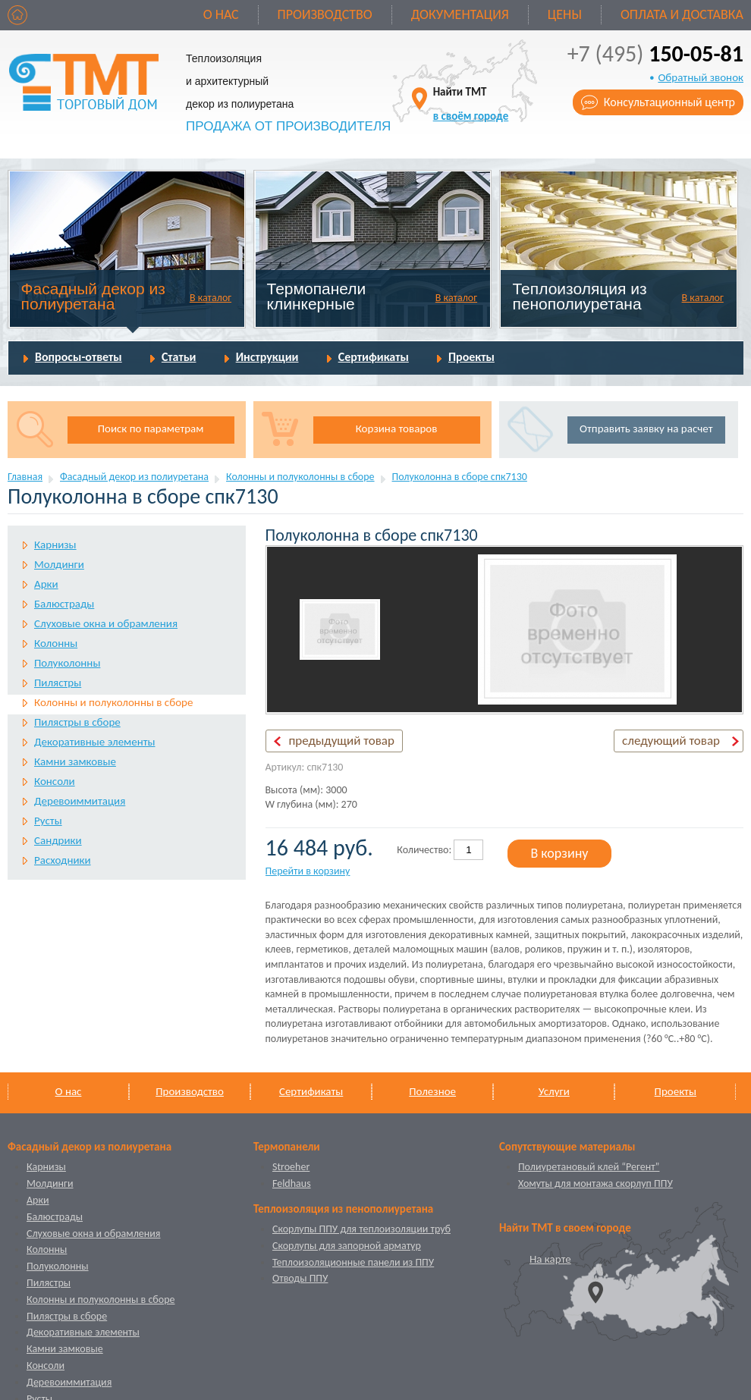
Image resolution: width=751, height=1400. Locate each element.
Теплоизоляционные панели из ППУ (353, 1262)
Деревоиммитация (79, 801)
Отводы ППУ (300, 1278)
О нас (221, 14)
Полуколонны (67, 663)
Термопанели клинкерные (316, 296)
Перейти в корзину (308, 871)
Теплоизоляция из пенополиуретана (579, 296)
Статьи (179, 357)
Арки (46, 584)
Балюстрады (64, 604)
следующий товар (671, 741)
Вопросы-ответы (78, 357)
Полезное (432, 1091)
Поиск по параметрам (151, 428)
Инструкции (267, 357)
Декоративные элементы (94, 742)
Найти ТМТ (471, 103)
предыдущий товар (341, 741)
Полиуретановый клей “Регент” (589, 1166)
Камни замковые (75, 761)
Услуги (554, 1091)
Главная (25, 476)
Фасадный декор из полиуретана (93, 296)
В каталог (210, 297)
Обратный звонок (700, 77)
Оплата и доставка (682, 14)
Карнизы (55, 544)
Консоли (54, 781)
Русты (48, 820)
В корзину (559, 853)
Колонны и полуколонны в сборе (300, 476)
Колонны (55, 643)
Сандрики (58, 840)
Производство (325, 14)
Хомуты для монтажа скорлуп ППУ (595, 1183)
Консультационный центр (669, 102)
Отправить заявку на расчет (646, 428)
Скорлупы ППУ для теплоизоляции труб (361, 1229)
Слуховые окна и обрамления (106, 623)
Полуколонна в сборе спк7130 (459, 476)
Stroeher (291, 1166)
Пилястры (57, 682)
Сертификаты (373, 357)
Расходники (62, 860)
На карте (550, 1259)
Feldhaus (291, 1183)
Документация (460, 14)
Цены (565, 14)
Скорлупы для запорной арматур (346, 1245)
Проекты (471, 357)
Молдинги (59, 564)
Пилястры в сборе (77, 722)
